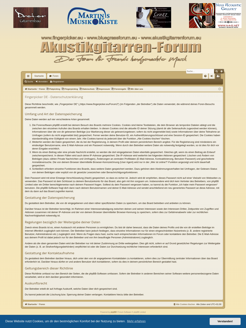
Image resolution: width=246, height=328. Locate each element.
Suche (30, 81)
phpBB (113, 312)
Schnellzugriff (29, 77)
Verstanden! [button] (225, 321)
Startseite (39, 76)
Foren (55, 76)
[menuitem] (205, 76)
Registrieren (58, 81)
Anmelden (43, 81)
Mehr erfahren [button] (136, 321)
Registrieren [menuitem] (219, 77)
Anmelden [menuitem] (212, 77)
